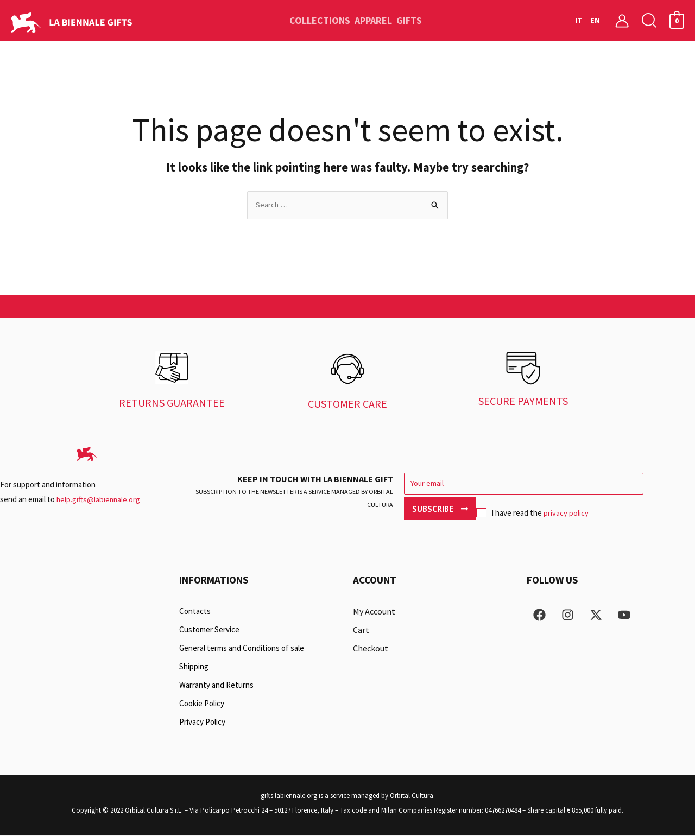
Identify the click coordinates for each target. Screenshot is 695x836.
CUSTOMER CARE (347, 404)
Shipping (193, 667)
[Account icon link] (622, 20)
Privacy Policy (202, 722)
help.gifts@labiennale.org (99, 500)
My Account (374, 611)
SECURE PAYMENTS (523, 401)
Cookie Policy (201, 704)
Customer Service (209, 630)
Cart (361, 630)
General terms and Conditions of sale (241, 648)
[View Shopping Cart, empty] (676, 20)
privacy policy (494, 511)
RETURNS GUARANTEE (172, 403)
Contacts (195, 611)
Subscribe (649, 484)
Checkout (370, 648)
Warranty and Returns (216, 685)
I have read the (460, 512)
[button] (649, 20)
